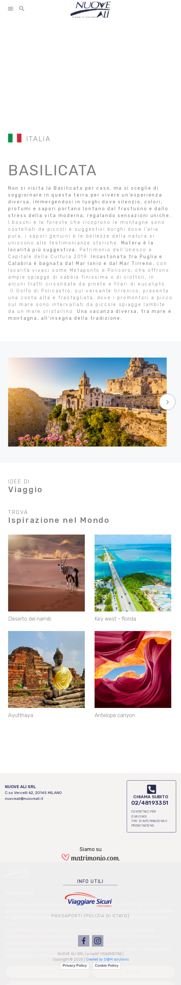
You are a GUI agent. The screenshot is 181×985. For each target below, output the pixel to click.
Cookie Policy (106, 965)
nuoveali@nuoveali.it (24, 798)
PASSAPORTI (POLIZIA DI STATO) (90, 915)
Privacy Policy (75, 965)
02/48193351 (150, 802)
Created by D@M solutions (107, 959)
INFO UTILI (90, 881)
